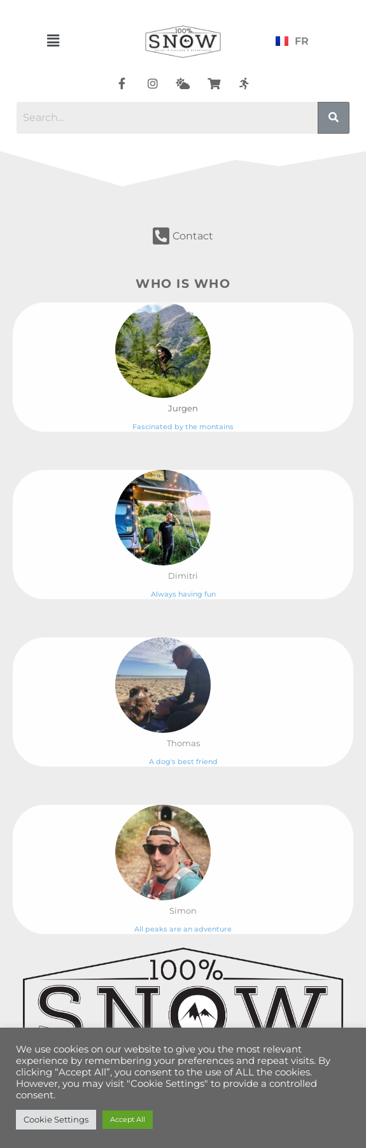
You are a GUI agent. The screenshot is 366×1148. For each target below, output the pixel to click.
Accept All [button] (127, 1119)
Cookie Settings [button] (56, 1119)
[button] (53, 41)
